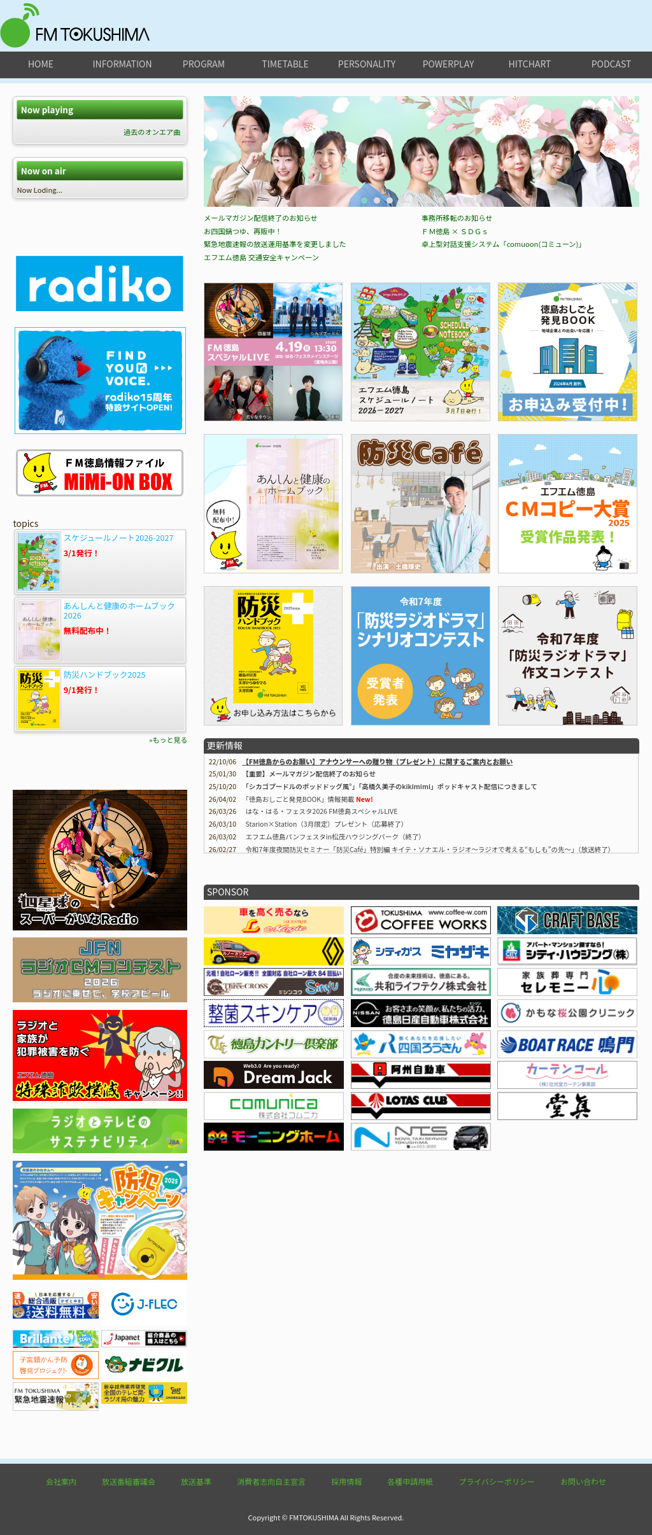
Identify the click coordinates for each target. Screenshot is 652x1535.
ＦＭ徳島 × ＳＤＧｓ (455, 368)
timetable (285, 63)
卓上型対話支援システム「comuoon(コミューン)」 (504, 380)
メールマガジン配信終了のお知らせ (261, 354)
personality (366, 63)
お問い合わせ (583, 1481)
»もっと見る (168, 739)
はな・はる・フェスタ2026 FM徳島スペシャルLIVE (322, 948)
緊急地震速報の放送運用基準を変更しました (275, 380)
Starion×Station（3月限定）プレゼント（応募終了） (327, 960)
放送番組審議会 (128, 1481)
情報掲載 (300, 936)
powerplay (448, 63)
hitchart (530, 63)
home (40, 63)
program (204, 63)
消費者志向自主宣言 (271, 1481)
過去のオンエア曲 (152, 132)
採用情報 (346, 1481)
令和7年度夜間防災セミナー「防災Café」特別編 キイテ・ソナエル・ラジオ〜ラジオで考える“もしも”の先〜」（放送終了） (430, 986)
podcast (612, 63)
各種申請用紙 (410, 1481)
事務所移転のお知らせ (457, 354)
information (122, 63)
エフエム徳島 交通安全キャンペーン (261, 394)
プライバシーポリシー (496, 1481)
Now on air (43, 171)
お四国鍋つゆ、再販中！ (243, 368)
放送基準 (196, 1481)
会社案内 (61, 1481)
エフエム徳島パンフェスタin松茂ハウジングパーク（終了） (336, 973)
